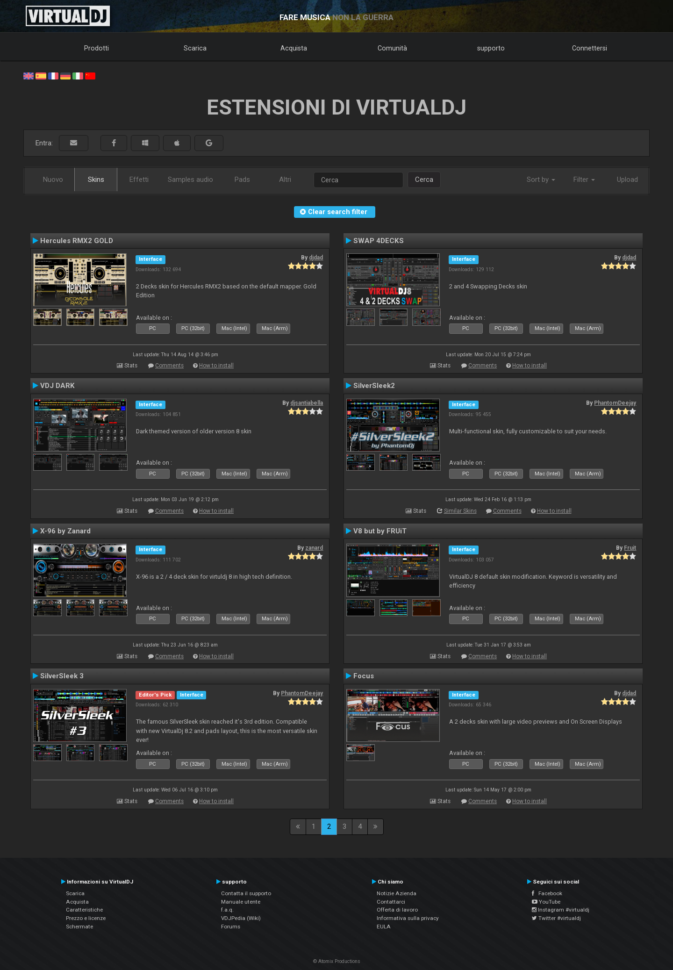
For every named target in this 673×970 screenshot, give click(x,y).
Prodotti (96, 48)
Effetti (139, 179)
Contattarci (391, 901)
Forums (230, 926)
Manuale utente (240, 901)
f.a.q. (227, 909)
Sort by (541, 179)
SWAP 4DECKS (378, 241)
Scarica (195, 48)
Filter (584, 179)
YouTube (546, 901)
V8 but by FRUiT (380, 531)
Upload (627, 179)
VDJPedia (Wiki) (241, 918)
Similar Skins (460, 511)
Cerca (424, 179)
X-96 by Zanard (65, 531)
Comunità (392, 48)
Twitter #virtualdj (556, 918)
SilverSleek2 (374, 385)
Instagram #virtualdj (560, 909)
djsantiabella (306, 403)
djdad (316, 257)
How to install (216, 365)
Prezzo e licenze (86, 918)
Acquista (293, 48)
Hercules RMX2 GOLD (76, 241)
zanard (314, 548)
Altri (285, 179)
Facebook (547, 893)
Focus (363, 676)
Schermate (79, 926)
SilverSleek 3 (62, 676)
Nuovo (53, 179)
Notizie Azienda (396, 893)
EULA (384, 926)
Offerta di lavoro (397, 909)
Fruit (630, 548)
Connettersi (589, 48)
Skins (96, 179)
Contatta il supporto (246, 893)
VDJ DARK (57, 385)
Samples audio (190, 179)
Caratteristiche (84, 909)
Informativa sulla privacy (408, 918)
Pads (242, 179)
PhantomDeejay (615, 403)
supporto (491, 48)
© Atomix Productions (336, 961)
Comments (169, 365)
